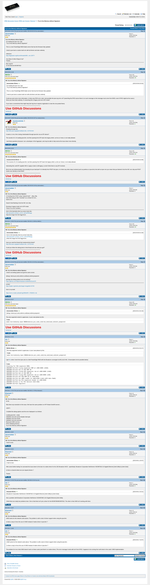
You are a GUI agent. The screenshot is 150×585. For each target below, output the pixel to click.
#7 (144, 262)
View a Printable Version (12, 563)
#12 (144, 449)
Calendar (136, 14)
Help (142, 14)
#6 (144, 221)
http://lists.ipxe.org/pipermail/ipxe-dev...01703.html (20, 131)
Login (16, 16)
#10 (144, 390)
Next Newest (17, 555)
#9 (144, 336)
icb (6, 339)
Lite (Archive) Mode (41, 576)
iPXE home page (16, 576)
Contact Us (8, 576)
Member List (127, 14)
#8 (144, 299)
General (32, 21)
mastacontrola (41, 118)
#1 (144, 31)
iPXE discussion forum (11, 21)
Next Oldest (9, 555)
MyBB (11, 579)
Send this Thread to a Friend (13, 565)
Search (118, 14)
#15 (144, 528)
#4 (144, 148)
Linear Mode (142, 28)
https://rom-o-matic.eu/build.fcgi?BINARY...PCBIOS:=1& (21, 293)
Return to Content (32, 576)
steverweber (40, 31)
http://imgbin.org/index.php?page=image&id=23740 (20, 286)
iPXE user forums (24, 21)
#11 (144, 432)
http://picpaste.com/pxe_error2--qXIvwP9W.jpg (19, 213)
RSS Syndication (51, 576)
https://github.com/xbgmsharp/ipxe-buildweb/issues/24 (21, 281)
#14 (144, 507)
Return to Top (23, 576)
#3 (144, 118)
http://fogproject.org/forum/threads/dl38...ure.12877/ (20, 55)
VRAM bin (8, 111)
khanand (40, 390)
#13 (144, 480)
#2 (144, 72)
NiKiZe (39, 221)
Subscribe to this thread (12, 567)
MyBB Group (23, 579)
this (10, 359)
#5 (144, 185)
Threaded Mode (134, 28)
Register (21, 16)
